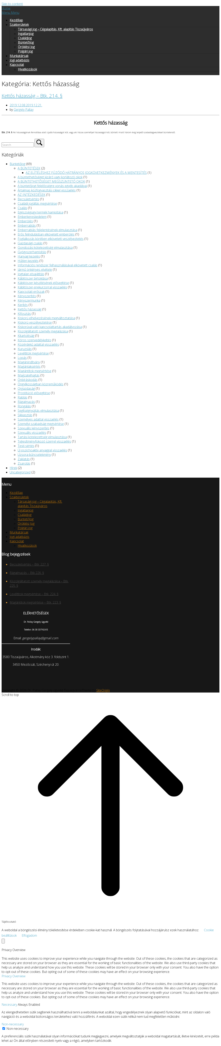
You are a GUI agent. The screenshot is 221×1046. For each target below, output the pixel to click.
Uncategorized (20, 472)
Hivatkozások (27, 69)
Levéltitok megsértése (33, 353)
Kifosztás (24, 313)
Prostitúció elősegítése (34, 393)
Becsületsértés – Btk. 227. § (29, 564)
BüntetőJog (26, 42)
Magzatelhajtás (29, 375)
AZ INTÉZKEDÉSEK (31, 194)
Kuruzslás (25, 349)
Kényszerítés (27, 296)
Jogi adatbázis (19, 60)
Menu (10, 12)
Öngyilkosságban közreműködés (40, 384)
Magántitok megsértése (34, 371)
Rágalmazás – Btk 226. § (27, 573)
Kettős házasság (29, 309)
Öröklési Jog (26, 47)
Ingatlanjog (26, 33)
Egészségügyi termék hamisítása (40, 212)
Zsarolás (24, 463)
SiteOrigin (103, 690)
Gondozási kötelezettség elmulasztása (45, 247)
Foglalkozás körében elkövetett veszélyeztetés (51, 239)
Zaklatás (24, 459)
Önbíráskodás (28, 380)
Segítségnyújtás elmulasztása (38, 410)
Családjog (25, 38)
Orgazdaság (26, 388)
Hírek (13, 468)
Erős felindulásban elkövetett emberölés (46, 234)
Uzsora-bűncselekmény (34, 454)
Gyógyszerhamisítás (32, 252)
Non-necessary (13, 1024)
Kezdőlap (16, 20)
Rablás (22, 397)
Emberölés (25, 221)
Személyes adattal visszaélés (38, 419)
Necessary (10, 1004)
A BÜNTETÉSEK (29, 168)
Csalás (22, 208)
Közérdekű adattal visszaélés (38, 344)
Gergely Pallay (24, 109)
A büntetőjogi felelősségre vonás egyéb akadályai (52, 186)
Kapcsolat (17, 64)
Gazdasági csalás (30, 243)
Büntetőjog (17, 164)
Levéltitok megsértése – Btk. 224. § (34, 594)
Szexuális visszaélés (32, 432)
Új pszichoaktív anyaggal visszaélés (42, 450)
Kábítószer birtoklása (33, 278)
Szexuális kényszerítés (33, 428)
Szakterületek (19, 24)
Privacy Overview (13, 976)
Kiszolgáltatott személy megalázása (43, 331)
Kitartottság (26, 335)
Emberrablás (27, 225)
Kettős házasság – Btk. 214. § (32, 95)
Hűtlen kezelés (28, 261)
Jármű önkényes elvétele (35, 269)
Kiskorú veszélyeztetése (35, 322)
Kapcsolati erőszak (31, 291)
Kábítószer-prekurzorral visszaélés (42, 287)
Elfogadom (29, 935)
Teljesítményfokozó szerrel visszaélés (44, 441)
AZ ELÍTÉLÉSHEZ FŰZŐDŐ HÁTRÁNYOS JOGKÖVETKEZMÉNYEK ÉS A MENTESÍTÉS (86, 172)
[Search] (39, 143)
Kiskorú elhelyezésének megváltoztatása (46, 318)
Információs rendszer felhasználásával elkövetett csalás (57, 265)
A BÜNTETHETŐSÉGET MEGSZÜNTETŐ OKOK (51, 181)
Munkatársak (19, 56)
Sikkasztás (25, 415)
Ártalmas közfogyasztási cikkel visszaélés (47, 190)
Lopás (22, 357)
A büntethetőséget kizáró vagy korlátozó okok (50, 177)
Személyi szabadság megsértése (41, 424)
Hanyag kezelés (29, 256)
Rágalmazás (26, 402)
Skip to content (12, 4)
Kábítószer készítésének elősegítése (43, 283)
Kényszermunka (29, 300)
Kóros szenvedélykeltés (34, 340)
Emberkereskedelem (32, 216)
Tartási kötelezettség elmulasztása (42, 437)
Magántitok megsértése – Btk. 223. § (35, 602)
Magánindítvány (29, 362)
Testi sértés (26, 446)
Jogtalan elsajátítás (31, 274)
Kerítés (23, 305)
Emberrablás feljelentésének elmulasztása (47, 230)
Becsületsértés (28, 199)
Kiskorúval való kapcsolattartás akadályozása (50, 327)
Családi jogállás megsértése (37, 203)
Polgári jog (25, 51)
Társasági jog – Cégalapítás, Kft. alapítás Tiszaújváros (55, 29)
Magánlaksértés (29, 366)
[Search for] (18, 144)
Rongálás (24, 406)
